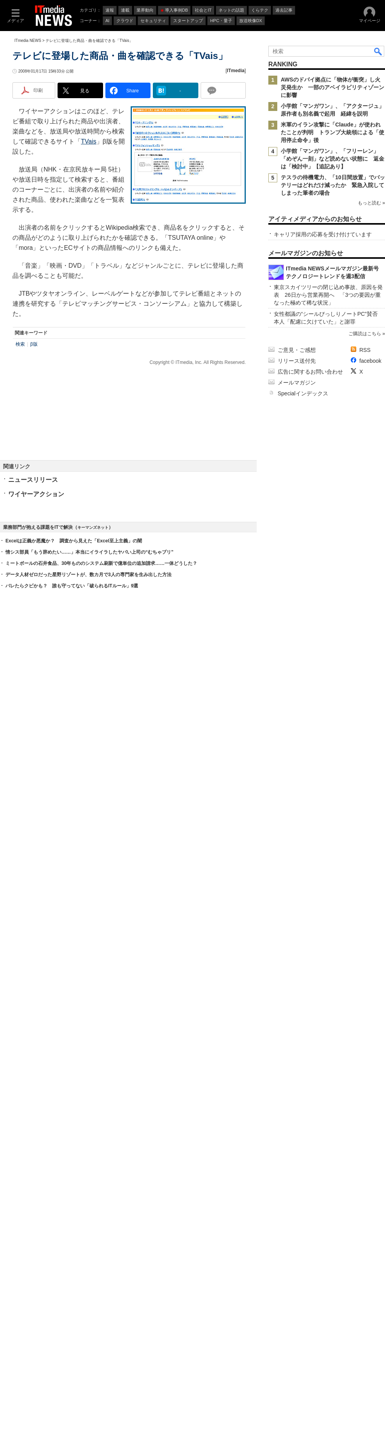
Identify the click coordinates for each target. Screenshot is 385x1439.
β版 (34, 475)
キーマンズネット (92, 944)
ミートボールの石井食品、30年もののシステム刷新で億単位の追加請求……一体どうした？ (101, 979)
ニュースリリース (33, 610)
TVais (88, 272)
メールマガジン (297, 1187)
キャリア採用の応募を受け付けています (323, 466)
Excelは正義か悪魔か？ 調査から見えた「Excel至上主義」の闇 (73, 957)
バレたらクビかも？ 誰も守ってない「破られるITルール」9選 (71, 1002)
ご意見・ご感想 (297, 1154)
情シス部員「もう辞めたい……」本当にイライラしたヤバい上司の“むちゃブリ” (89, 968)
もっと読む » (371, 328)
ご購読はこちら (364, 1138)
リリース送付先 (297, 1165)
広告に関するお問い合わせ (310, 1176)
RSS (365, 1154)
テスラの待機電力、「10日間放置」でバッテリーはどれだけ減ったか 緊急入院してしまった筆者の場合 (333, 289)
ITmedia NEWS (27, 144)
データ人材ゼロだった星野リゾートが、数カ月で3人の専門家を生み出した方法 (88, 991)
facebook (370, 1165)
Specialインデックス (303, 1198)
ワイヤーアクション (36, 625)
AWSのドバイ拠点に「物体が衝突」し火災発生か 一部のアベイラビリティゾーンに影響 (332, 191)
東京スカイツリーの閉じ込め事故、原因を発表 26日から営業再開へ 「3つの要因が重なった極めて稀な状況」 (328, 1099)
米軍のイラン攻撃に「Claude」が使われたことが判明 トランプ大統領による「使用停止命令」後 (332, 236)
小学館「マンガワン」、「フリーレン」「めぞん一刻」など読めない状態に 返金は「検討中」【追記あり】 (332, 263)
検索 (20, 475)
